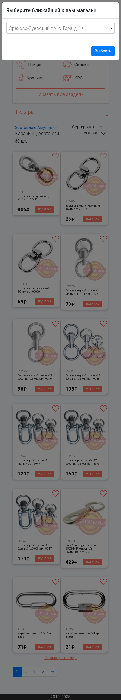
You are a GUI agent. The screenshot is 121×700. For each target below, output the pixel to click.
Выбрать (103, 51)
